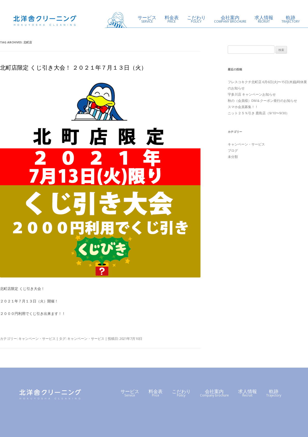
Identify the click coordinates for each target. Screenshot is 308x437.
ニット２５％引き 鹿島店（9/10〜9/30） (258, 113)
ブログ (233, 150)
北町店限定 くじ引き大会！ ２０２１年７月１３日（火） (73, 67)
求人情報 (264, 19)
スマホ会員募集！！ (243, 106)
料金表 (172, 19)
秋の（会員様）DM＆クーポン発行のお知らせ (262, 100)
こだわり (196, 19)
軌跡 (291, 19)
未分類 (233, 156)
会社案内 (230, 19)
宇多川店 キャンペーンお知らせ (252, 94)
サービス (147, 19)
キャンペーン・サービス (37, 338)
